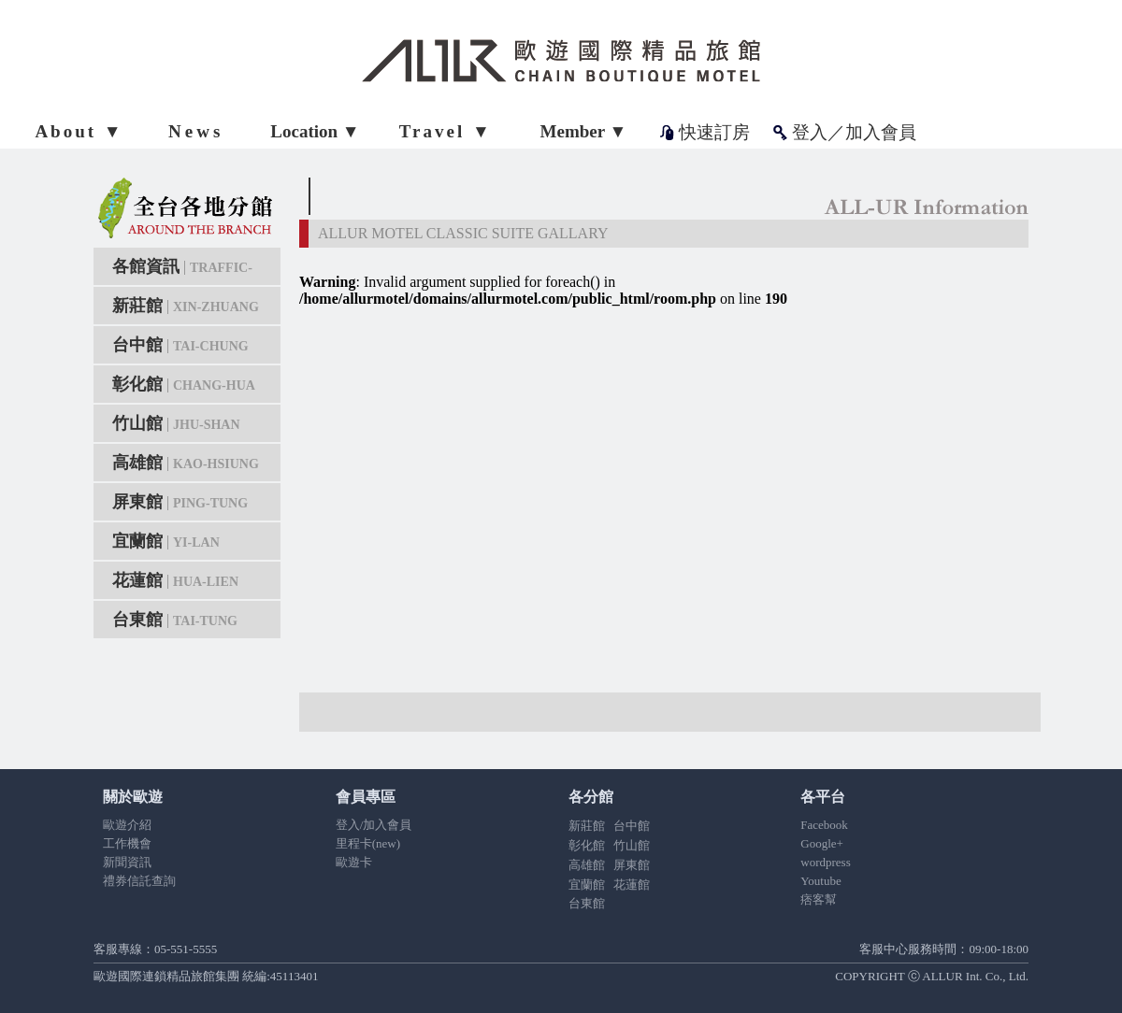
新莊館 (185, 305)
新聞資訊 (127, 862)
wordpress (825, 862)
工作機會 (127, 843)
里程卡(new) (368, 843)
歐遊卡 (354, 862)
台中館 (180, 344)
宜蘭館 (166, 541)
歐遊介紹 (127, 825)
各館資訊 (182, 271)
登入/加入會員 (374, 825)
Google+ (821, 843)
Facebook (824, 825)
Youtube (820, 881)
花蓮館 (175, 580)
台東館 (174, 619)
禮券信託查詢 (139, 881)
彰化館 (183, 384)
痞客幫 (818, 899)
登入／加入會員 (854, 132)
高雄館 (185, 462)
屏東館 (180, 501)
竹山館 (176, 423)
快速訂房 (714, 132)
